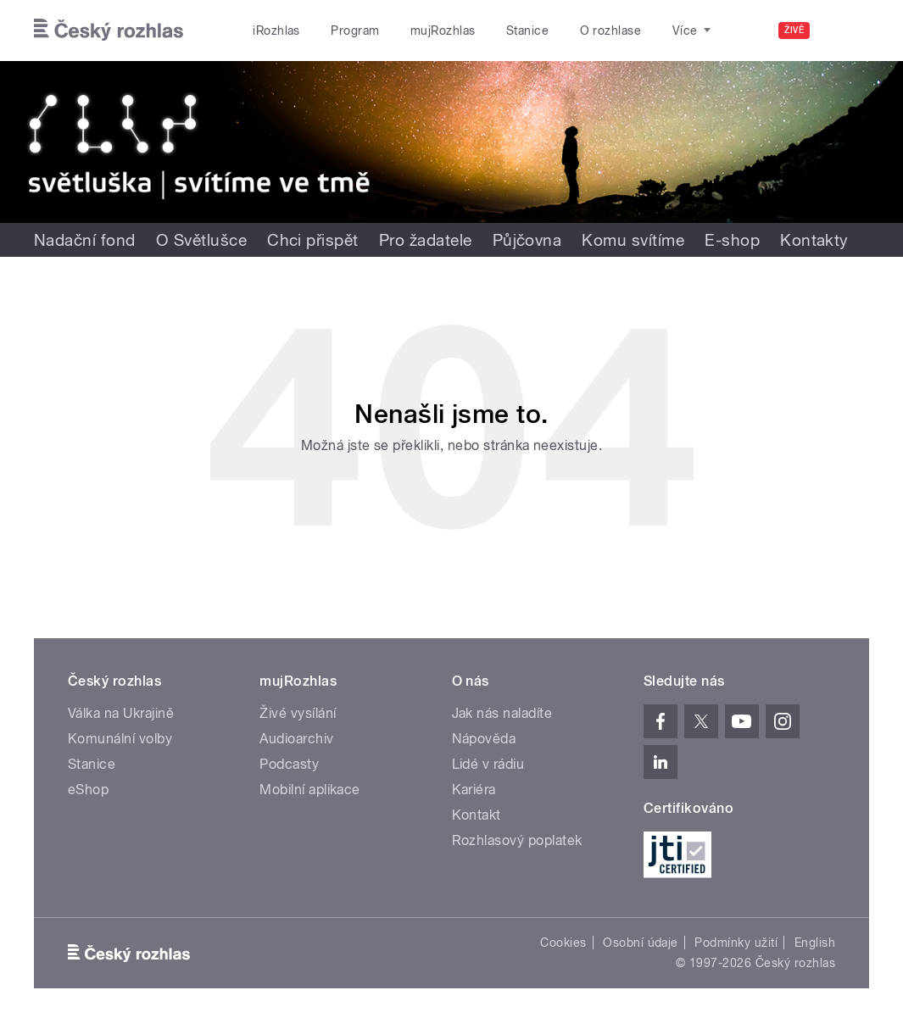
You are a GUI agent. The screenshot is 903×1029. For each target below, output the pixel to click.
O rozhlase (611, 30)
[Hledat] (846, 30)
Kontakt (476, 815)
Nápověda (484, 739)
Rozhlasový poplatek (517, 840)
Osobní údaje (640, 942)
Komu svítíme (633, 240)
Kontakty (814, 240)
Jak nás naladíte (502, 713)
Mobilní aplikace (309, 789)
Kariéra (474, 789)
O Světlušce (201, 240)
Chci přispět (313, 240)
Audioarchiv (296, 739)
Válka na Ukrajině (121, 713)
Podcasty (289, 764)
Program (355, 30)
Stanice (527, 30)
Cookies (563, 942)
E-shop (732, 240)
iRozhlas (276, 30)
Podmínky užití (736, 942)
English (814, 942)
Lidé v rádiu (488, 764)
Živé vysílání (297, 713)
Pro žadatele (425, 240)
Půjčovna (527, 240)
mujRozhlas (443, 30)
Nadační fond (85, 240)
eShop (88, 789)
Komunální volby (120, 739)
